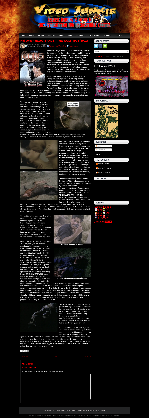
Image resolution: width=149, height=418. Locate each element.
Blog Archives (118, 56)
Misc (71, 34)
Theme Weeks (95, 34)
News (33, 34)
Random (99, 56)
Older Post (88, 356)
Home (24, 35)
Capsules (81, 34)
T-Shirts (119, 35)
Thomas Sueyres (103, 164)
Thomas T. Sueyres (40, 44)
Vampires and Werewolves (57, 46)
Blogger (102, 410)
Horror (53, 34)
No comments (73, 46)
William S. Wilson (104, 172)
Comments (100, 150)
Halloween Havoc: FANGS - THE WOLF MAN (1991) (54, 40)
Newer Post (24, 356)
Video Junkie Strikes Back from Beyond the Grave (73, 410)
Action (42, 34)
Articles (109, 34)
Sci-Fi (62, 34)
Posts (98, 146)
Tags (107, 56)
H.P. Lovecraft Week (104, 66)
